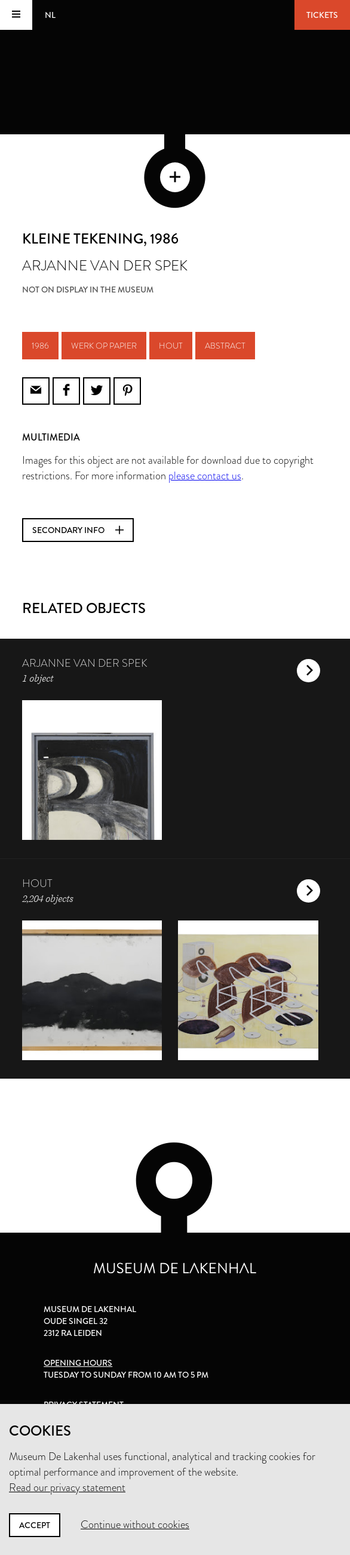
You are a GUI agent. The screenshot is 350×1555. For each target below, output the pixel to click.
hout (171, 346)
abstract (225, 346)
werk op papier (104, 346)
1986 (40, 346)
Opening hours (78, 1363)
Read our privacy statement (67, 1487)
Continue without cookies (135, 1524)
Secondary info (78, 530)
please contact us (204, 476)
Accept (34, 1525)
